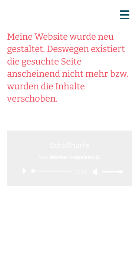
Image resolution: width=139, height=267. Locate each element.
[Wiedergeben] (24, 171)
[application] (69, 171)
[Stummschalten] (95, 171)
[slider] (52, 171)
